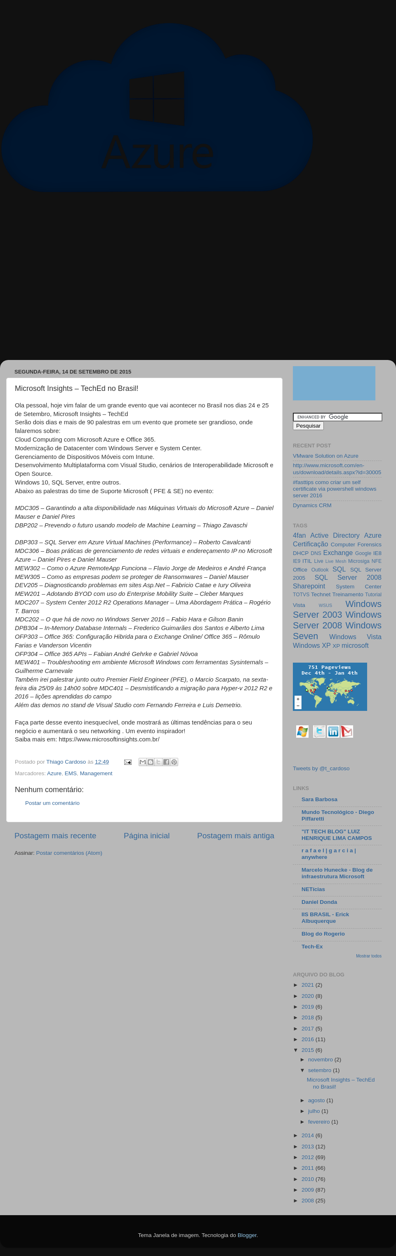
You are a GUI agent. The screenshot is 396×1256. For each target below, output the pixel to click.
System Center (359, 586)
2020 (309, 996)
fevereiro (319, 1122)
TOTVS (301, 594)
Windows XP (312, 645)
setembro (320, 1070)
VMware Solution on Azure (325, 456)
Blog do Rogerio (323, 934)
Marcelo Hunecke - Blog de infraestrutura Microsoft (337, 873)
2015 (309, 1050)
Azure (54, 773)
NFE (377, 561)
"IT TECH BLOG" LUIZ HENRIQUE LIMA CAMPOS (337, 834)
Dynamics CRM (312, 505)
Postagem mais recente (55, 835)
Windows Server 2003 (337, 609)
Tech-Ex (312, 946)
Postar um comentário (52, 803)
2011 (309, 1168)
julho (314, 1111)
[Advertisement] (77, 280)
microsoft (355, 645)
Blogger (247, 1235)
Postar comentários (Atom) (69, 853)
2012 (309, 1157)
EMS (71, 773)
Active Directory (335, 535)
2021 (309, 985)
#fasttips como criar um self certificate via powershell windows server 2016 (335, 489)
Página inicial (147, 835)
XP (336, 646)
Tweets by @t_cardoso (321, 768)
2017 (309, 1028)
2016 (309, 1039)
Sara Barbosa (319, 799)
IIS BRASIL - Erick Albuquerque (325, 917)
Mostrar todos (369, 956)
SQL (339, 569)
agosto (317, 1100)
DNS (316, 553)
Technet (320, 594)
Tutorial (373, 594)
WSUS (325, 605)
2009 (309, 1190)
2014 (309, 1135)
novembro (321, 1059)
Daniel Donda (319, 902)
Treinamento (347, 594)
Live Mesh (335, 561)
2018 (309, 1017)
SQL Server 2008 (348, 577)
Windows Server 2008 (337, 619)
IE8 (377, 553)
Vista (299, 605)
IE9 (296, 561)
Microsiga (359, 561)
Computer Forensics (356, 544)
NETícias (313, 889)
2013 (309, 1146)
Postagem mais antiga (235, 835)
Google (363, 553)
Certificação (310, 544)
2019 (309, 1007)
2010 (309, 1179)
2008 (309, 1200)
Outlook (320, 570)
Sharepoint (309, 586)
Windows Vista (355, 636)
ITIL (307, 561)
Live (318, 561)
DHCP (301, 553)
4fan (299, 535)
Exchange (338, 552)
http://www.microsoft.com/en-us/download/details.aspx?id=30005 (337, 468)
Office (300, 570)
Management (96, 773)
